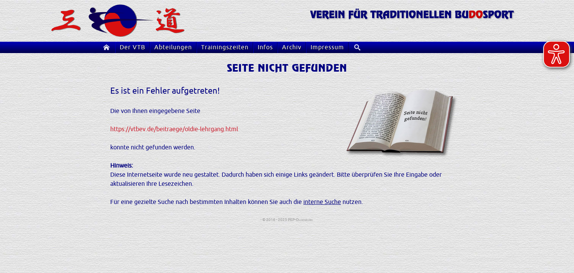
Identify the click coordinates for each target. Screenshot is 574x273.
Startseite (108, 47)
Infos (265, 47)
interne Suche (322, 202)
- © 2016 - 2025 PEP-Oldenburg (287, 219)
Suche (360, 47)
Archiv (291, 47)
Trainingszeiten (225, 47)
